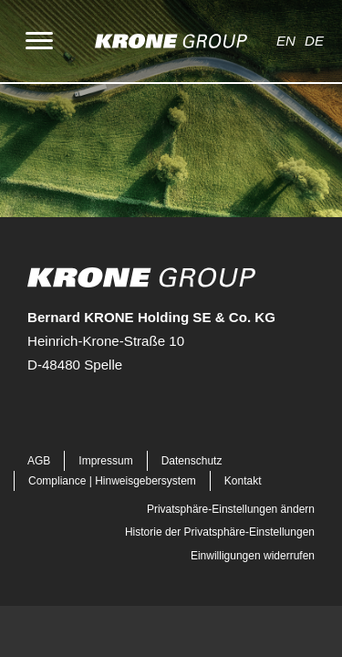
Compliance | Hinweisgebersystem (112, 480)
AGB (38, 460)
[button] (29, 415)
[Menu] (39, 41)
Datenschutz (192, 460)
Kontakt (243, 480)
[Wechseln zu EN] (290, 41)
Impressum (105, 460)
